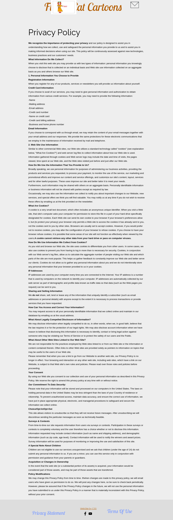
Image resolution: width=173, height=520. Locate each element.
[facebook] (85, 514)
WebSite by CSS (88, 508)
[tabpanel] (86, 261)
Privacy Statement (48, 513)
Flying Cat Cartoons (83, 7)
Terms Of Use (119, 511)
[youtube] (90, 514)
